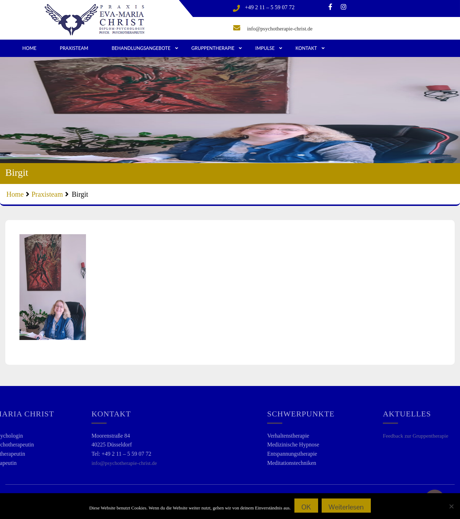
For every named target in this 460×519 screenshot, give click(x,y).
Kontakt (306, 48)
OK (306, 507)
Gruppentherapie (213, 48)
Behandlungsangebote (140, 48)
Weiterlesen (346, 507)
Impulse (265, 48)
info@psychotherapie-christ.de (279, 28)
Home (29, 48)
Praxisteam (74, 48)
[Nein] (451, 506)
